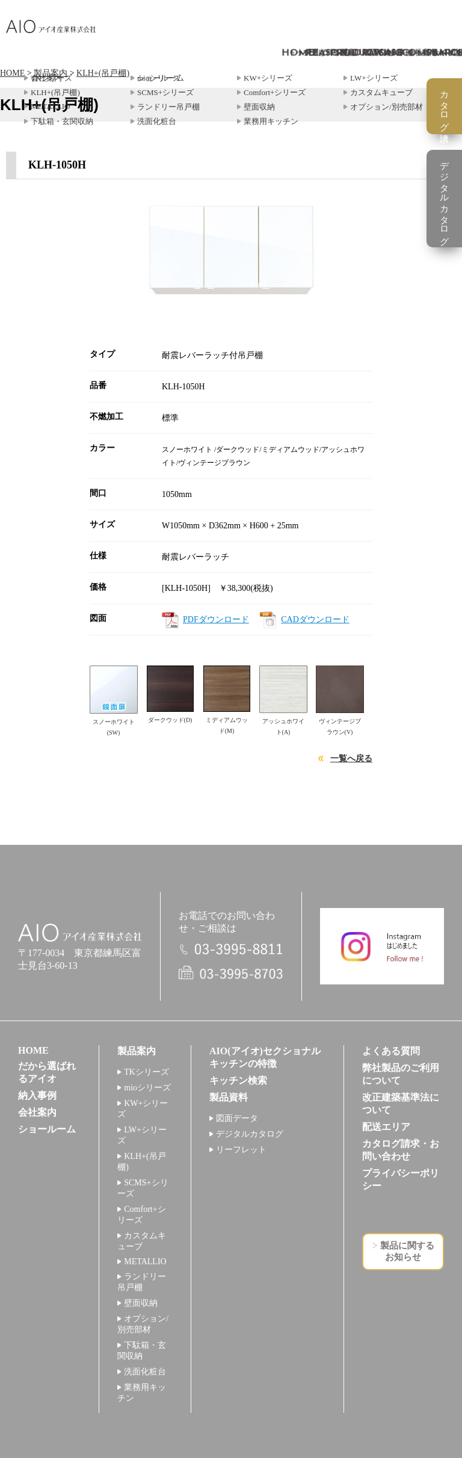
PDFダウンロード (216, 619)
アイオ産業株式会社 (51, 27)
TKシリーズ (146, 1072)
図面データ (237, 1118)
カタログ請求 (444, 106)
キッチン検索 (238, 1080)
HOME (12, 73)
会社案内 (37, 1112)
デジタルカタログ (249, 1133)
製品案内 (50, 73)
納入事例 (37, 1095)
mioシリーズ (147, 1087)
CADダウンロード (315, 619)
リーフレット (241, 1149)
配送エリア (386, 1127)
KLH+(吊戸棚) (102, 73)
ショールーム (47, 1129)
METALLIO (145, 1261)
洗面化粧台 (145, 1371)
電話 (231, 949)
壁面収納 (141, 1303)
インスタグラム (382, 946)
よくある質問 (391, 1051)
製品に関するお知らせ (407, 1251)
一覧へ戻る (351, 758)
